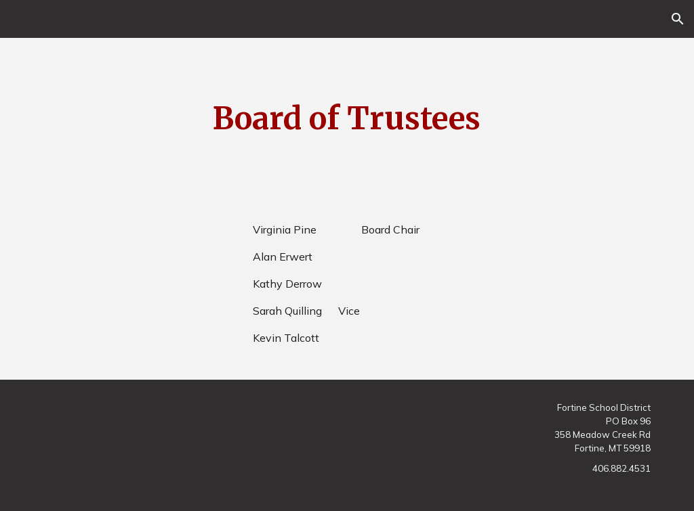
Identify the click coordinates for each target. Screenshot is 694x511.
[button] (677, 19)
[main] (346, 119)
